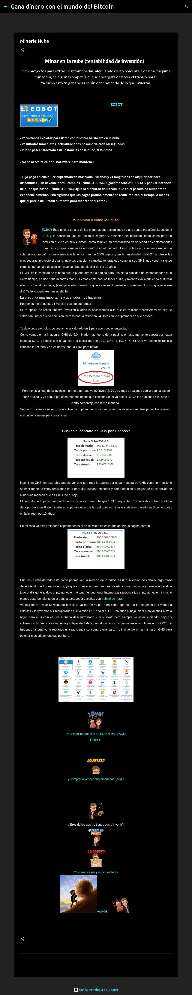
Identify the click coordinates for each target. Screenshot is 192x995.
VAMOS (102, 911)
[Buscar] (119, 6)
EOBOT (116, 104)
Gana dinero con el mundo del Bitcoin (62, 6)
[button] (22, 50)
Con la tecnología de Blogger (96, 989)
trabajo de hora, (112, 598)
